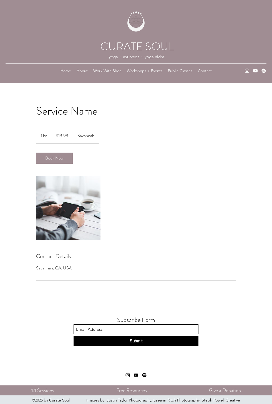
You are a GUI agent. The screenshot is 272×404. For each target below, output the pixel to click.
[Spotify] (263, 71)
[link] (54, 158)
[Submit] (136, 341)
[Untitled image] (68, 208)
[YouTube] (255, 71)
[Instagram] (247, 71)
